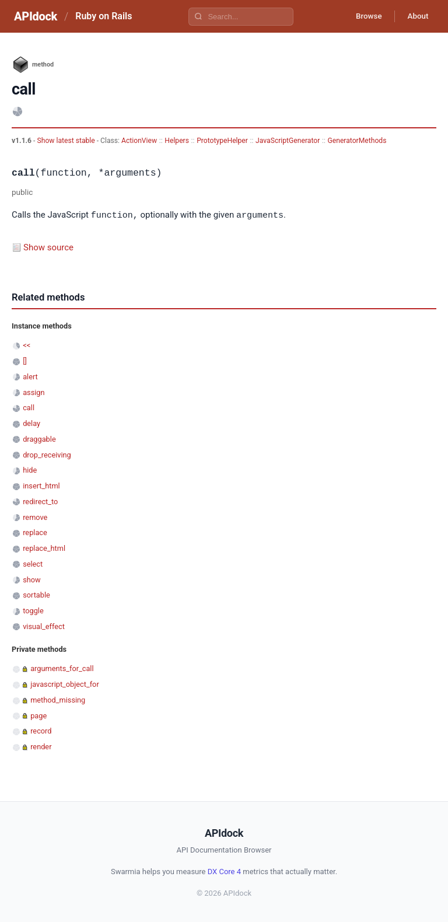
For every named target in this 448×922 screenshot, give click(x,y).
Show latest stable (66, 141)
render (40, 746)
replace (35, 532)
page (38, 715)
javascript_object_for (64, 683)
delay (31, 422)
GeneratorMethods (356, 141)
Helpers (176, 141)
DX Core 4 (224, 871)
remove (35, 516)
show (31, 579)
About (416, 16)
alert (30, 376)
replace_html (44, 547)
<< (26, 344)
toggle (33, 610)
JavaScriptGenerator (288, 141)
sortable (36, 594)
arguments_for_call (61, 667)
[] (25, 360)
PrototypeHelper (222, 141)
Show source (48, 247)
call (28, 407)
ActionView (139, 141)
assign (33, 391)
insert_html (41, 485)
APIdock (35, 16)
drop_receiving (47, 454)
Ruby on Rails (103, 16)
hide (30, 469)
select (33, 563)
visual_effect (44, 625)
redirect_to (40, 501)
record (40, 730)
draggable (39, 438)
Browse (363, 16)
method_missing (57, 699)
